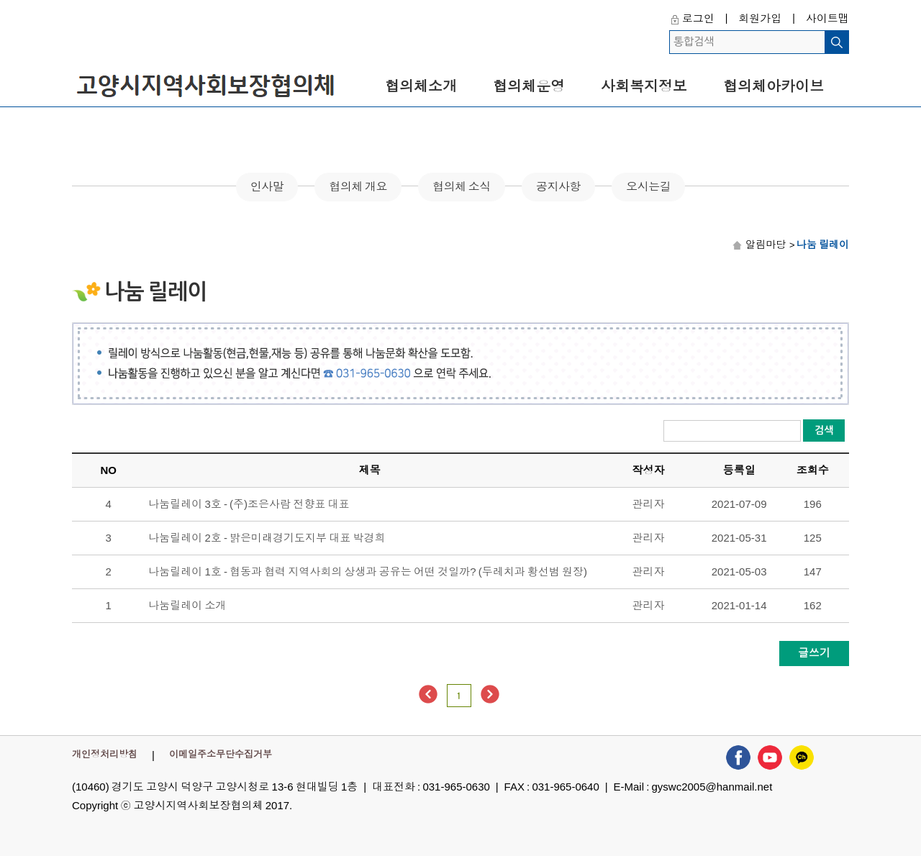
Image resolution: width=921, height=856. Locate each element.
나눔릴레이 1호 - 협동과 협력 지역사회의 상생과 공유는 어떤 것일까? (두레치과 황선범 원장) (367, 571)
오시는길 (648, 187)
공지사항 (558, 187)
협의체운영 (529, 86)
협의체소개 (421, 86)
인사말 (267, 187)
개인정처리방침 (104, 754)
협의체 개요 (358, 187)
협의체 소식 (461, 187)
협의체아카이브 (773, 86)
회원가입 (759, 18)
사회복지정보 (644, 86)
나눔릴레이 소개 (187, 605)
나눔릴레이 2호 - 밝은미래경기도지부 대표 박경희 (266, 538)
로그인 (698, 18)
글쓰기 (814, 653)
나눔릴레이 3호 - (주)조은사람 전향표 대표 (248, 504)
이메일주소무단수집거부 (220, 754)
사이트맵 (827, 18)
